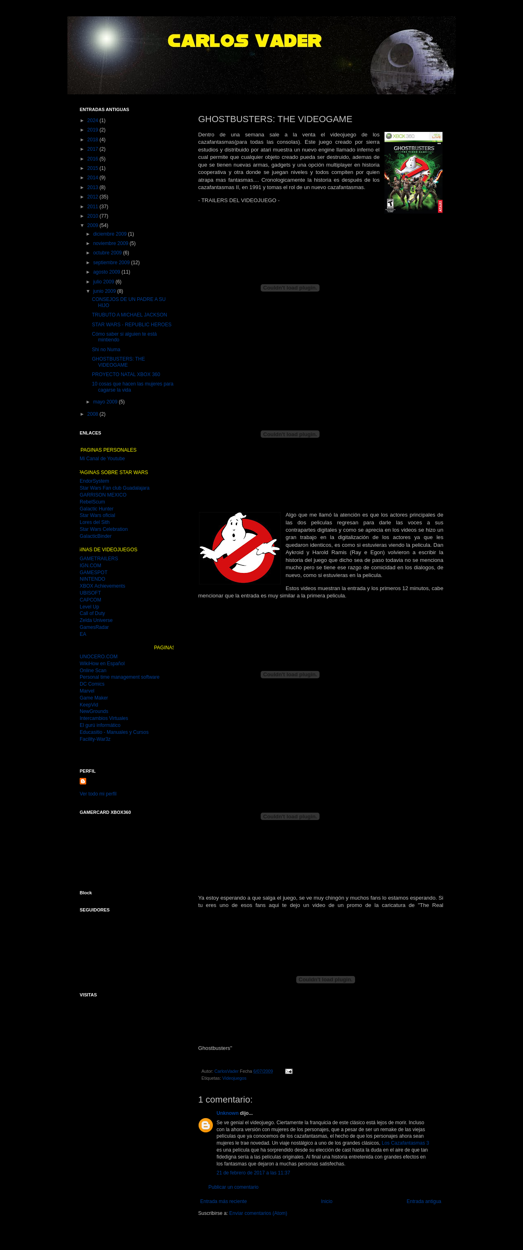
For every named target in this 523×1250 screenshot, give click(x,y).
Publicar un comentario (233, 1187)
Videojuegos (234, 1078)
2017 (93, 149)
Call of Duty (92, 613)
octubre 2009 (108, 253)
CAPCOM (90, 600)
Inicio (327, 1201)
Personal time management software (119, 677)
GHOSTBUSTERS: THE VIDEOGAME (118, 362)
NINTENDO (92, 579)
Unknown (228, 1113)
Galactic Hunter (97, 509)
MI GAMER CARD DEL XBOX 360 (121, 847)
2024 (93, 120)
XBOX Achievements (102, 586)
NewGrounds (94, 711)
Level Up (89, 607)
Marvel (87, 691)
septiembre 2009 (112, 262)
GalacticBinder (96, 536)
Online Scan (93, 670)
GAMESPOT (93, 572)
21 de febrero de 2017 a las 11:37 (253, 1173)
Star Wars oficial (97, 515)
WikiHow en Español (102, 663)
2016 (93, 159)
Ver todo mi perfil (98, 794)
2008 (93, 414)
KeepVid (89, 705)
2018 (93, 140)
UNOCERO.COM (99, 657)
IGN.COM (90, 565)
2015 (93, 168)
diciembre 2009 (110, 234)
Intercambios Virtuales (104, 718)
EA (83, 634)
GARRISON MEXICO (103, 495)
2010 (93, 216)
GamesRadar (94, 627)
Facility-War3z (95, 739)
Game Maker (94, 698)
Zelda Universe (96, 620)
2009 (93, 225)
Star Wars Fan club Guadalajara (115, 488)
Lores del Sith (95, 522)
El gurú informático (100, 725)
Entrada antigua (424, 1201)
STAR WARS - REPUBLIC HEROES (132, 325)
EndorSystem (94, 481)
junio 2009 (105, 291)
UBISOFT (90, 593)
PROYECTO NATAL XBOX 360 (126, 374)
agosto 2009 (107, 272)
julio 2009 (104, 282)
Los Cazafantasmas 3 (405, 1143)
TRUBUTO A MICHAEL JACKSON (129, 315)
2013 (93, 187)
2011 (93, 206)
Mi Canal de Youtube (102, 458)
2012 (93, 197)
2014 (93, 177)
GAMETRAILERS (99, 558)
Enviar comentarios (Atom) (258, 1213)
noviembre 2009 (111, 243)
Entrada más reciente (223, 1201)
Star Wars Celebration (104, 529)
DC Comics (92, 684)
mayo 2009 (106, 402)
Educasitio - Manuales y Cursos (114, 732)
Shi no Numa (106, 349)
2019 (93, 130)
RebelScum (92, 502)
